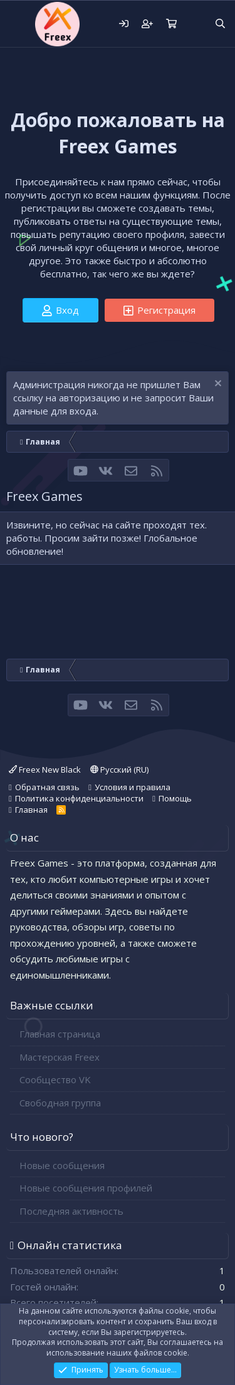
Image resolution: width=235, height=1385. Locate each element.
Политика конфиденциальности (79, 798)
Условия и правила (132, 787)
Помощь (175, 798)
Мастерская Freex (59, 1057)
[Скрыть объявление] (216, 384)
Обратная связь (47, 787)
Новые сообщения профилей (85, 1188)
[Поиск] (220, 24)
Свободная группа (60, 1102)
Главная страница (59, 1033)
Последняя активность (71, 1211)
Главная (31, 809)
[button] (17, 24)
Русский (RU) (119, 769)
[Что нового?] (195, 24)
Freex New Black (45, 769)
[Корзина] (171, 24)
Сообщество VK (55, 1079)
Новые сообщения (62, 1165)
